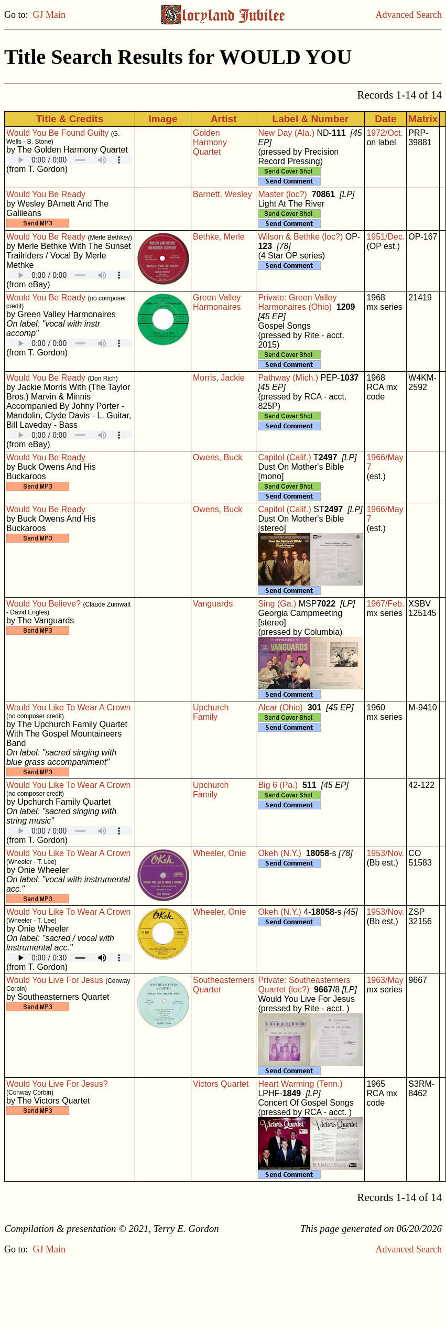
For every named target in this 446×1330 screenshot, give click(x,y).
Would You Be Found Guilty (57, 132)
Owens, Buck (217, 457)
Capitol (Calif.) (284, 457)
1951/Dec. (385, 236)
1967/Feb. (385, 603)
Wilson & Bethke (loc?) (300, 236)
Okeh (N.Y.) (279, 853)
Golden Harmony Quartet (210, 142)
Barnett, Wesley (222, 194)
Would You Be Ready (45, 194)
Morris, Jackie (219, 377)
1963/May (384, 980)
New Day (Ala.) (286, 132)
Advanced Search (409, 14)
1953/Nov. (385, 853)
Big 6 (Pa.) (278, 785)
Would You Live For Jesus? (57, 1083)
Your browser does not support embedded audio (70, 159)
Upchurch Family (211, 712)
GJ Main (49, 14)
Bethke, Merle (219, 236)
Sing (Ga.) (277, 603)
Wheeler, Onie (219, 853)
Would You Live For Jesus (54, 980)
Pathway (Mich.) (288, 377)
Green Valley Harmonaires (217, 302)
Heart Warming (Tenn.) (300, 1083)
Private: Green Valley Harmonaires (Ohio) (297, 302)
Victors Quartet (220, 1083)
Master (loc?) (282, 194)
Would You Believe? (43, 603)
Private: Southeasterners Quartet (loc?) (304, 985)
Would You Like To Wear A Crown (68, 707)
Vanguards (213, 603)
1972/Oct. (384, 132)
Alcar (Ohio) (280, 707)
